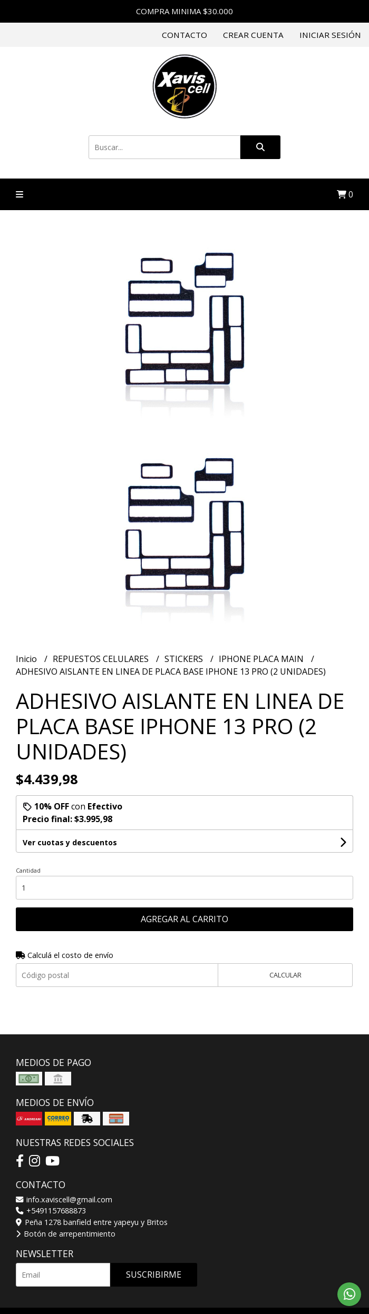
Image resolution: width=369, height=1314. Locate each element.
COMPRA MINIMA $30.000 (184, 11)
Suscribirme (153, 1274)
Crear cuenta (253, 34)
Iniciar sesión (330, 34)
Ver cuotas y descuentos (70, 842)
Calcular (285, 975)
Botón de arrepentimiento (65, 1234)
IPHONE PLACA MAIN (262, 659)
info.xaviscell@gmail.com (64, 1199)
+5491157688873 (51, 1211)
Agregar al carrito (184, 919)
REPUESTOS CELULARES (102, 659)
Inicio (27, 659)
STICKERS (184, 659)
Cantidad (28, 870)
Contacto (184, 34)
